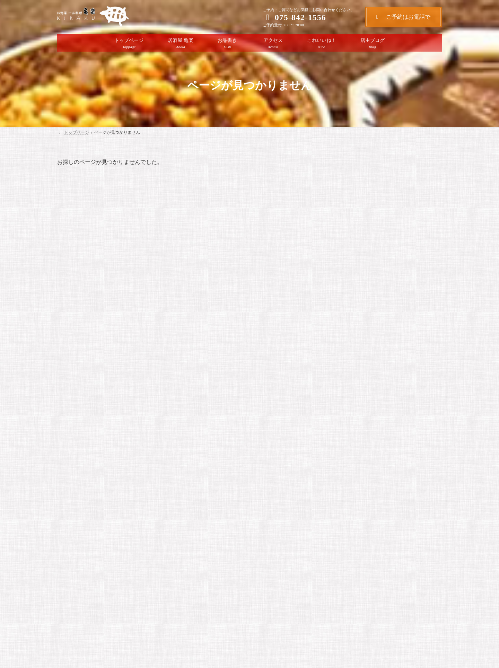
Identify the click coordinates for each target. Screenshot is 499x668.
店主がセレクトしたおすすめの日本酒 (382, 224)
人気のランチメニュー (363, 197)
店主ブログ (378, 188)
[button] (222, 630)
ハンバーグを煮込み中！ (365, 252)
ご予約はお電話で (405, 17)
